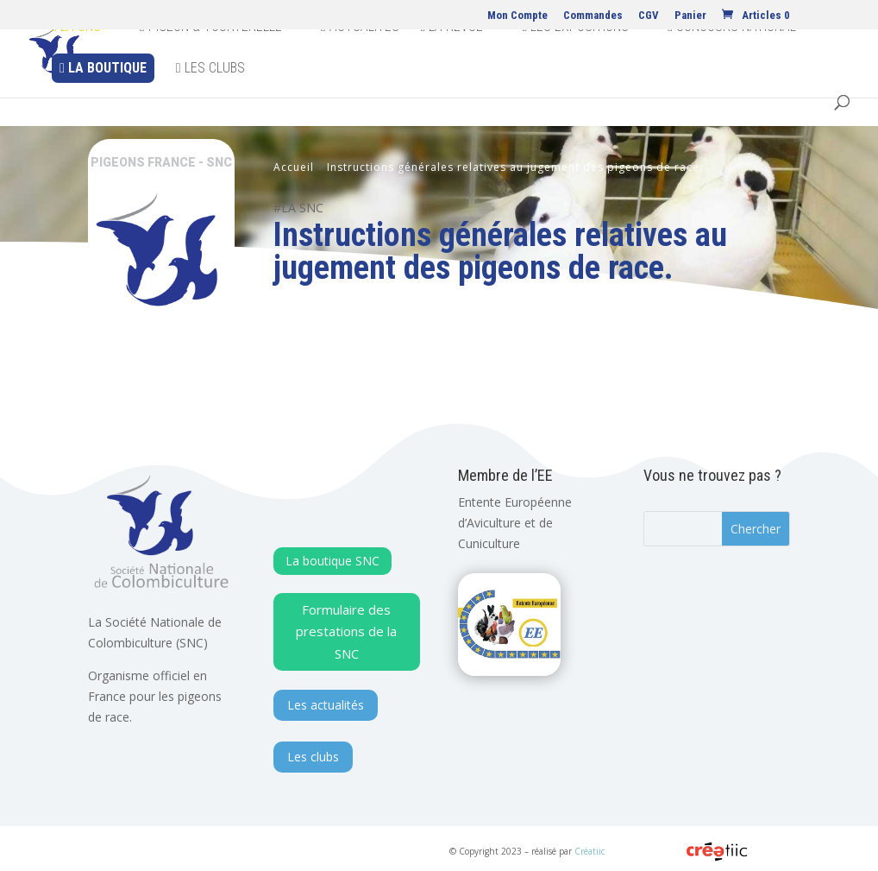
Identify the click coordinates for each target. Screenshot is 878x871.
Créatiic (589, 851)
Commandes (593, 15)
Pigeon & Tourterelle (211, 56)
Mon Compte (517, 15)
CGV (648, 15)
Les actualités (325, 705)
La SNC (76, 56)
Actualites (360, 56)
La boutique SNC (332, 560)
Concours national (732, 56)
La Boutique (103, 97)
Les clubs (210, 98)
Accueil (293, 167)
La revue (452, 56)
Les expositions (575, 56)
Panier (690, 15)
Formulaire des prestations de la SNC (346, 631)
